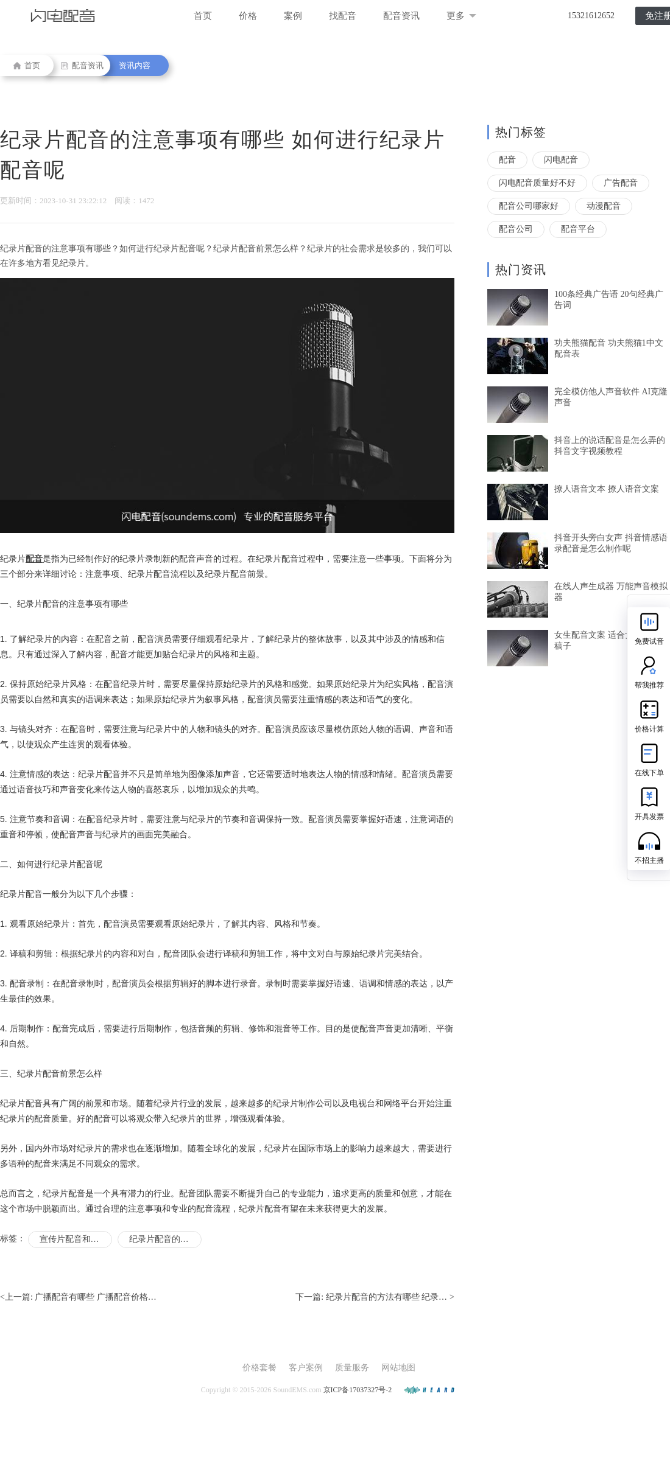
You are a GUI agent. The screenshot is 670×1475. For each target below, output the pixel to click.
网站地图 (398, 1367)
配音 (507, 159)
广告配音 (621, 182)
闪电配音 (561, 159)
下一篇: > (374, 1297)
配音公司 (516, 229)
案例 (293, 16)
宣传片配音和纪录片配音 (76, 1239)
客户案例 (306, 1367)
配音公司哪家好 (529, 206)
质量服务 (352, 1367)
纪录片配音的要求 (163, 1239)
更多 (461, 16)
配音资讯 (401, 16)
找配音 (342, 16)
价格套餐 (259, 1367)
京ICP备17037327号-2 (357, 1390)
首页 (203, 16)
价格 (248, 16)
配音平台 (578, 229)
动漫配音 (604, 206)
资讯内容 (134, 65)
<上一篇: (78, 1297)
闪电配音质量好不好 (537, 182)
